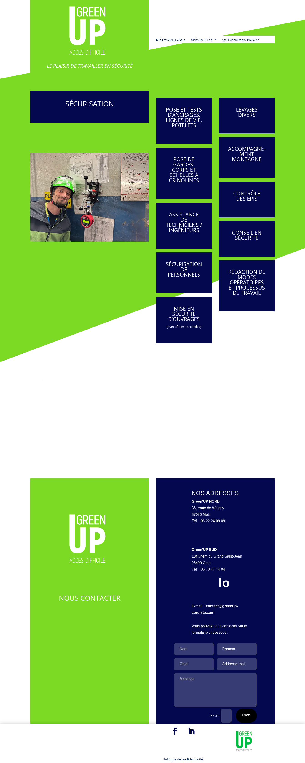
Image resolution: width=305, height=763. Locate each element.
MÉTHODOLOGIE (171, 39)
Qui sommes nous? (240, 39)
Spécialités (202, 39)
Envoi (246, 715)
